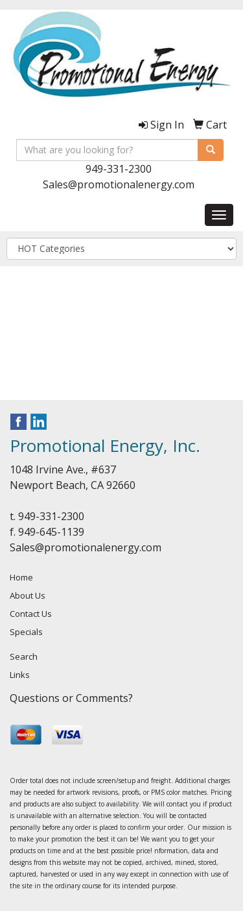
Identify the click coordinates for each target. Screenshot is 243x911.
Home (21, 577)
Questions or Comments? (71, 698)
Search (24, 656)
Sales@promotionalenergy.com (118, 184)
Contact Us (31, 613)
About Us (27, 595)
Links (20, 674)
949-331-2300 (119, 169)
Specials (26, 632)
